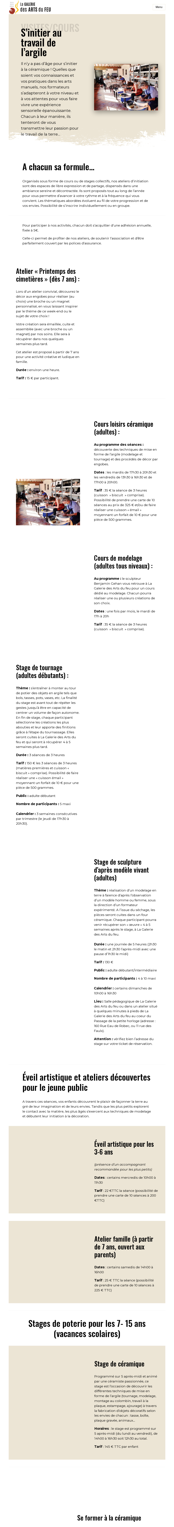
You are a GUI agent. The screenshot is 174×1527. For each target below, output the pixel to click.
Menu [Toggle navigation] (159, 7)
